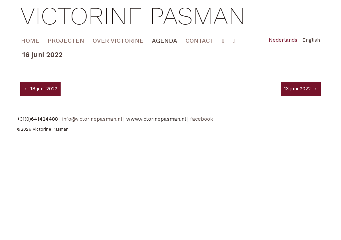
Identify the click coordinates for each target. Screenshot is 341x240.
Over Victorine (118, 40)
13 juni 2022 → (300, 89)
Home (30, 40)
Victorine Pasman (133, 15)
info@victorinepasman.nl (92, 119)
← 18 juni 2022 (40, 89)
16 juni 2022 (42, 54)
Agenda (164, 40)
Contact (199, 40)
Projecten (66, 40)
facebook (201, 119)
